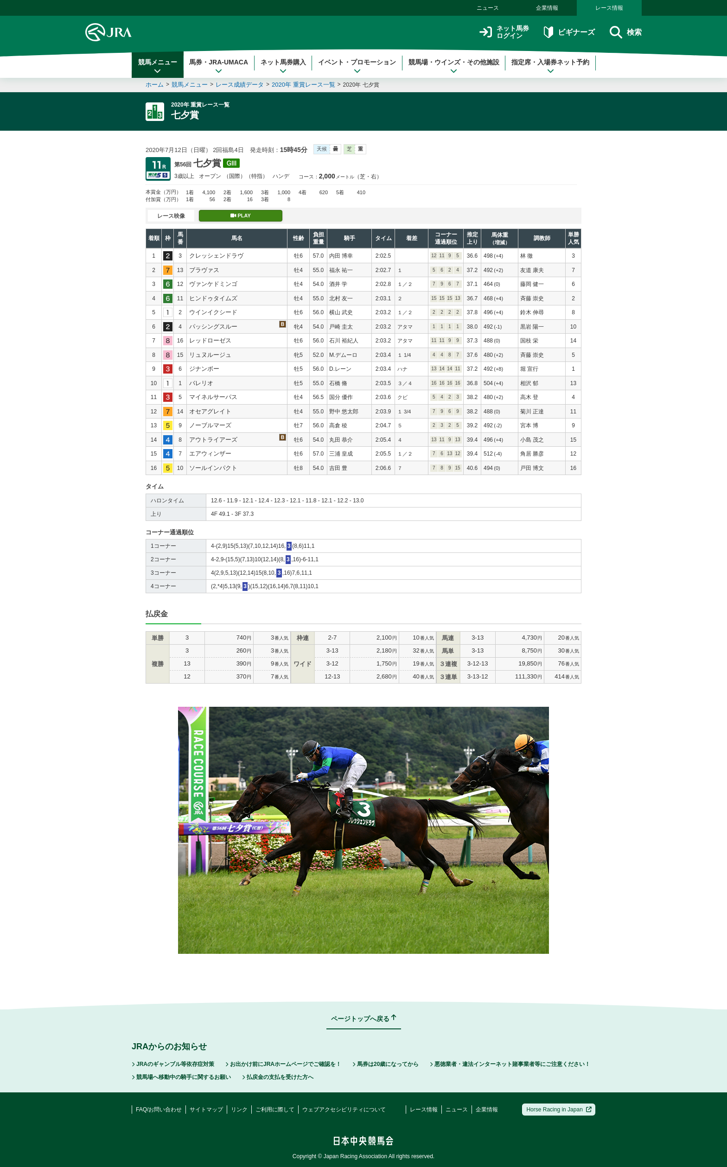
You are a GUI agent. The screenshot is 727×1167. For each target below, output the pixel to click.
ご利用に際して (274, 1109)
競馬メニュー (157, 66)
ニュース (488, 8)
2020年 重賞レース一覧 (303, 84)
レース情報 (609, 8)
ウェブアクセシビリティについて (344, 1109)
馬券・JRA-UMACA (218, 66)
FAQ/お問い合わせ (159, 1109)
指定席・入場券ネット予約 (550, 66)
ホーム (155, 84)
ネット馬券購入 (283, 66)
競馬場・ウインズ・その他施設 (453, 66)
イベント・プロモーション (357, 66)
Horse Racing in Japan (559, 1109)
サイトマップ (206, 1109)
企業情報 (547, 8)
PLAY (240, 215)
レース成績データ (240, 84)
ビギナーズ (569, 32)
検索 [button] (626, 32)
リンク (239, 1109)
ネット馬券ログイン (504, 32)
